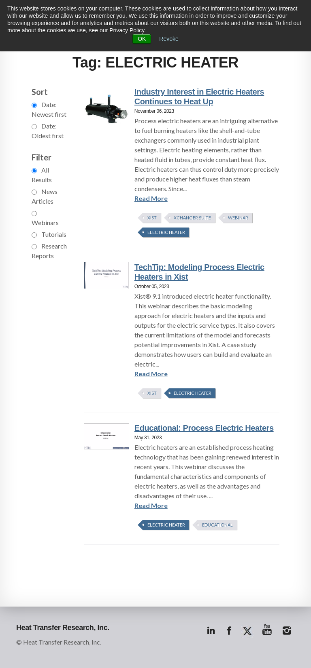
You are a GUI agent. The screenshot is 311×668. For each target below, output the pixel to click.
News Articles (45, 196)
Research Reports (49, 250)
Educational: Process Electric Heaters (204, 428)
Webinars (45, 218)
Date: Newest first (49, 109)
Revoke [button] (168, 39)
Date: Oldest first (48, 130)
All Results (42, 174)
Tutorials (49, 234)
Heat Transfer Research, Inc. (62, 628)
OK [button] (142, 39)
